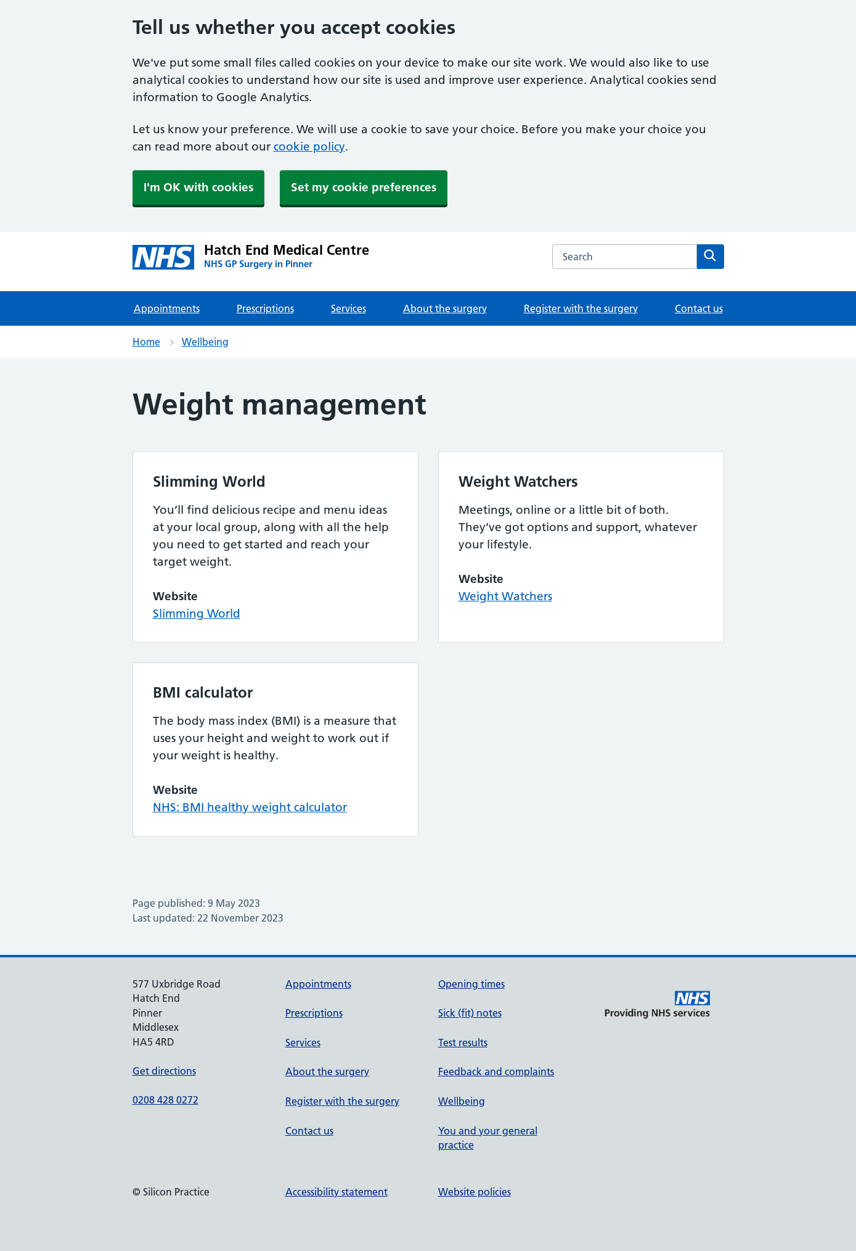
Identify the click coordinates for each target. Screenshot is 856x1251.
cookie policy (309, 146)
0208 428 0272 (165, 1100)
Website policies (474, 1192)
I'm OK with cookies (198, 187)
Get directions (164, 1071)
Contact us (699, 308)
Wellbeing (205, 342)
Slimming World (196, 613)
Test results (462, 1042)
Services (348, 308)
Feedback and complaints (496, 1071)
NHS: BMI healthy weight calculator (250, 807)
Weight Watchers (505, 596)
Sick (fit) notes (470, 1013)
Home (146, 342)
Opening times (471, 984)
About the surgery (445, 308)
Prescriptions (265, 308)
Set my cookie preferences (363, 187)
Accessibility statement (336, 1192)
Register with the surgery (581, 308)
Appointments (167, 308)
